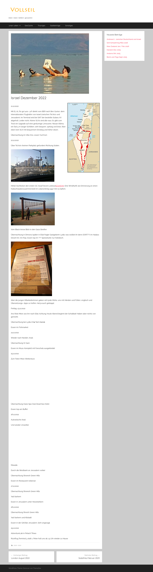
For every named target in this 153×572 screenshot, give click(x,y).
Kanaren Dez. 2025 (114, 50)
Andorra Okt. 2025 (113, 53)
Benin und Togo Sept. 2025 (117, 57)
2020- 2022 (17, 545)
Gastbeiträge (55, 25)
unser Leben (15, 25)
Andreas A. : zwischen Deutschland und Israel (124, 39)
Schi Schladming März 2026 (117, 43)
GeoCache (29, 25)
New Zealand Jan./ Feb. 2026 (118, 46)
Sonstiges (69, 25)
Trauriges (41, 25)
